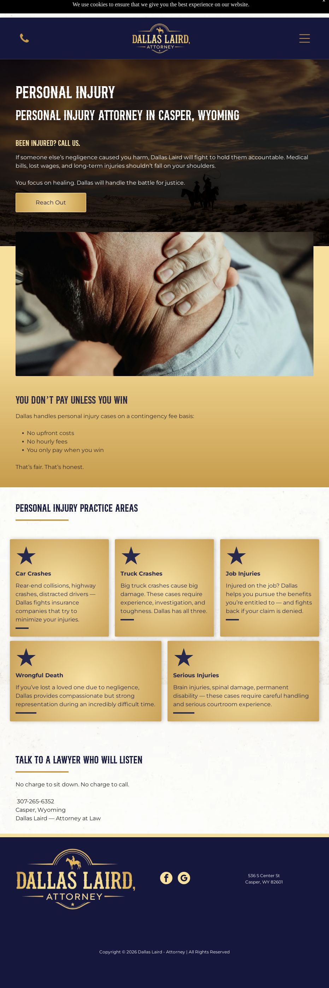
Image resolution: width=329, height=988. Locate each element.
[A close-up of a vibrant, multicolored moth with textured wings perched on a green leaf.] (24, 24)
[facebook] (166, 861)
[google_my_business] (184, 861)
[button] (304, 21)
